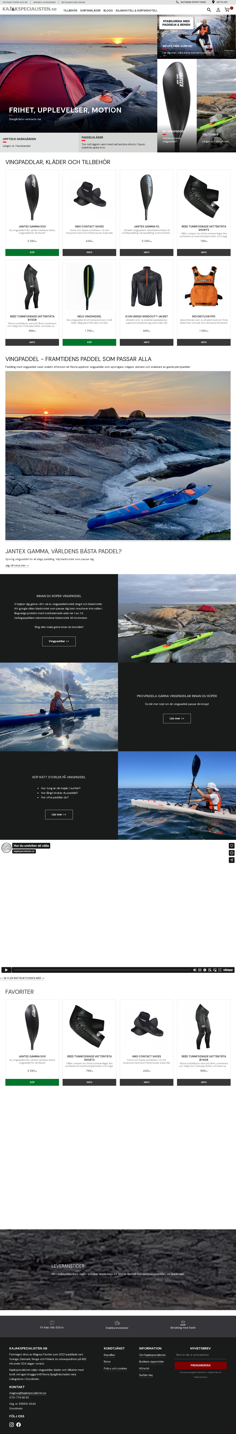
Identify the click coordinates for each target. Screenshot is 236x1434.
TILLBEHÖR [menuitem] (70, 10)
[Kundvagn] (228, 9)
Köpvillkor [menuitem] (109, 1355)
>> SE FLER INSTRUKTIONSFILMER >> (22, 978)
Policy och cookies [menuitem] (115, 1368)
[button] (208, 9)
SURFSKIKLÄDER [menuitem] (90, 10)
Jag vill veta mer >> (17, 565)
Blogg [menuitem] (108, 10)
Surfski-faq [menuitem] (146, 1375)
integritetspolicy (200, 1377)
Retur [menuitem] (107, 1361)
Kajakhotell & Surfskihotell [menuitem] (136, 10)
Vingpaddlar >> (59, 641)
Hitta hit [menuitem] (222, 2)
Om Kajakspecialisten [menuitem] (152, 1355)
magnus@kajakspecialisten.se (27, 1393)
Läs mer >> (177, 718)
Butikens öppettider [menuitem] (193, 2)
